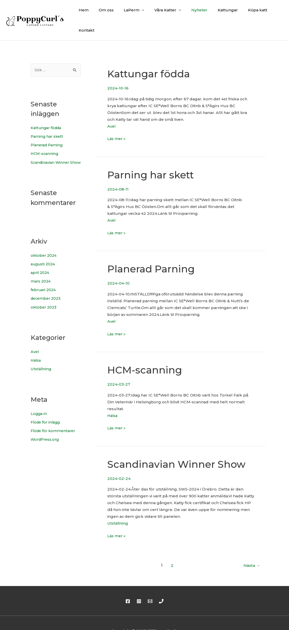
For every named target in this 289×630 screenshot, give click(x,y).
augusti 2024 (44, 253)
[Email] (150, 585)
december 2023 (47, 288)
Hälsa (36, 349)
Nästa (251, 549)
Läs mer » (116, 122)
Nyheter (194, 12)
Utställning (41, 358)
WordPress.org (46, 428)
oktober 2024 (44, 245)
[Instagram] (139, 585)
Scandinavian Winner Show (178, 448)
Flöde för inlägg (46, 411)
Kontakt (272, 12)
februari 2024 (44, 279)
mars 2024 (41, 270)
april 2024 (41, 262)
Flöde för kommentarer (54, 419)
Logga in (39, 402)
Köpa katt (247, 12)
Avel (35, 341)
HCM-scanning (45, 137)
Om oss (108, 12)
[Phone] (161, 585)
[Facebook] (128, 585)
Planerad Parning (48, 129)
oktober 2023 (44, 296)
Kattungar (220, 12)
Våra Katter (163, 12)
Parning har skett (48, 121)
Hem (88, 12)
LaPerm (131, 12)
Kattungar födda (47, 112)
